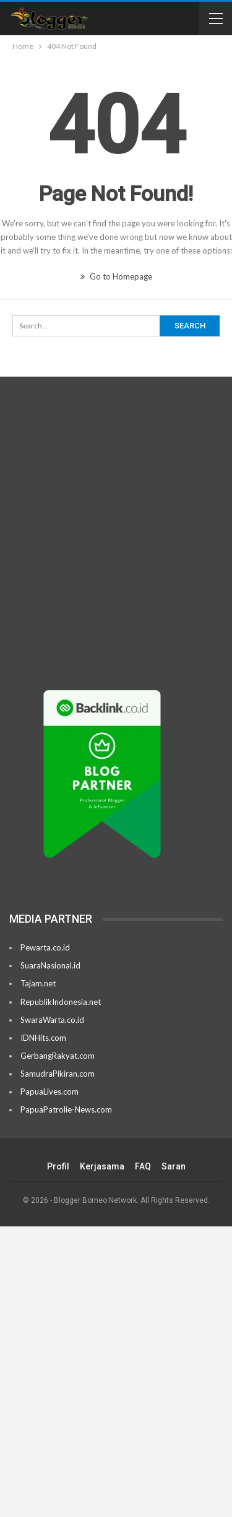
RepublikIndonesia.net (60, 1002)
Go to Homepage (116, 276)
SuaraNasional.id (50, 965)
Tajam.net (38, 983)
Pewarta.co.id (45, 947)
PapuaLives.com (49, 1091)
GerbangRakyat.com (57, 1056)
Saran (173, 1166)
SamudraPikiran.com (57, 1074)
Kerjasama (102, 1166)
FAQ (143, 1166)
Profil (58, 1166)
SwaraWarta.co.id (52, 1020)
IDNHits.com (43, 1038)
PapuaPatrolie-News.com (66, 1109)
